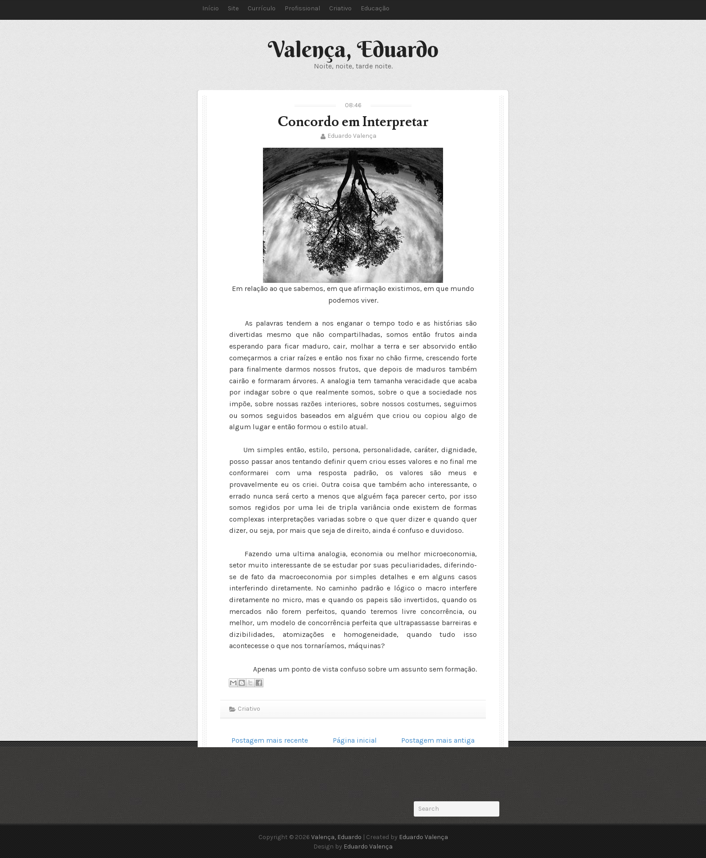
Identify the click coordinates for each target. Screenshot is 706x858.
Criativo (340, 8)
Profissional (302, 8)
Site (233, 8)
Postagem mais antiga (438, 740)
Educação (375, 8)
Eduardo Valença (351, 136)
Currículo (262, 8)
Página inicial (355, 740)
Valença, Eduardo (353, 49)
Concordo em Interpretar (353, 122)
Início (210, 8)
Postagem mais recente (269, 740)
